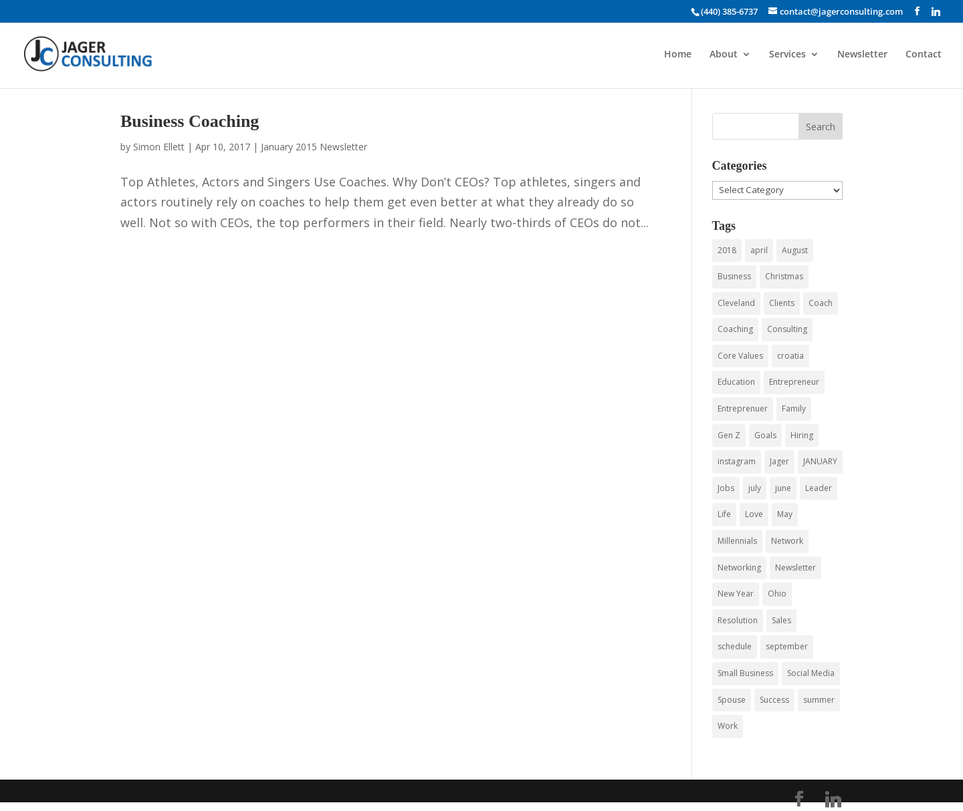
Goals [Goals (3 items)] (765, 435)
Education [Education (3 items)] (736, 381)
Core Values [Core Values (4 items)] (740, 355)
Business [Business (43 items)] (734, 276)
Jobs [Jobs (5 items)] (726, 488)
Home (677, 54)
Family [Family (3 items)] (794, 408)
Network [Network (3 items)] (787, 540)
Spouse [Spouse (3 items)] (732, 699)
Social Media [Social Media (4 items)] (811, 673)
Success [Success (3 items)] (774, 699)
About (724, 54)
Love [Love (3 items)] (754, 514)
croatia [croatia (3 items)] (790, 355)
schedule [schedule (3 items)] (735, 646)
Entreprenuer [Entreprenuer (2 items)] (743, 408)
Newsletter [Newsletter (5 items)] (795, 567)
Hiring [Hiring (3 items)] (801, 435)
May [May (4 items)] (784, 514)
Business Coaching (189, 121)
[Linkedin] (936, 11)
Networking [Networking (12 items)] (739, 567)
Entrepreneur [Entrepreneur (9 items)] (794, 381)
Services (787, 54)
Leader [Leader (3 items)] (818, 488)
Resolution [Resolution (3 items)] (738, 620)
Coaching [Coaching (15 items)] (735, 329)
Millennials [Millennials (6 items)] (737, 540)
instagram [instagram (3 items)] (737, 461)
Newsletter (862, 54)
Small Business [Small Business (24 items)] (745, 673)
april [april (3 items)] (759, 250)
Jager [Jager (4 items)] (779, 461)
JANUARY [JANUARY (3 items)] (820, 461)
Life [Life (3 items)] (724, 514)
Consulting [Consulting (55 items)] (787, 329)
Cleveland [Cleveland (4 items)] (736, 303)
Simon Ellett (159, 146)
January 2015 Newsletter (314, 146)
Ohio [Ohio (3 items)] (777, 593)
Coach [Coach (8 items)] (821, 303)
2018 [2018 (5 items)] (727, 250)
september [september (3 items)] (787, 646)
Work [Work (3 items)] (728, 726)
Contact (923, 54)
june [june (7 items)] (783, 488)
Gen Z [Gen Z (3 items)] (729, 435)
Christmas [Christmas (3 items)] (784, 276)
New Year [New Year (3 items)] (736, 593)
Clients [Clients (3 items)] (781, 303)
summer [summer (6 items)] (819, 699)
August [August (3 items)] (795, 250)
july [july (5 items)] (754, 488)
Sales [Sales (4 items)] (781, 620)
